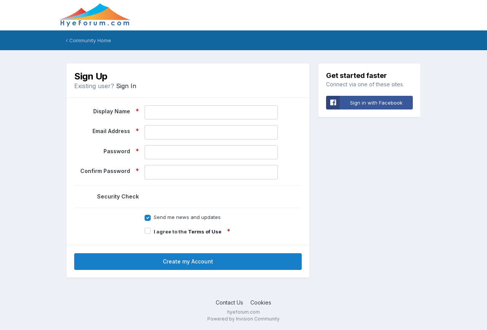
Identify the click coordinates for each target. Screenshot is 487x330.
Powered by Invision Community (243, 319)
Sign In (126, 86)
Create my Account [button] (188, 261)
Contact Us (229, 302)
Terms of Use (204, 231)
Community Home (88, 40)
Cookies (260, 302)
